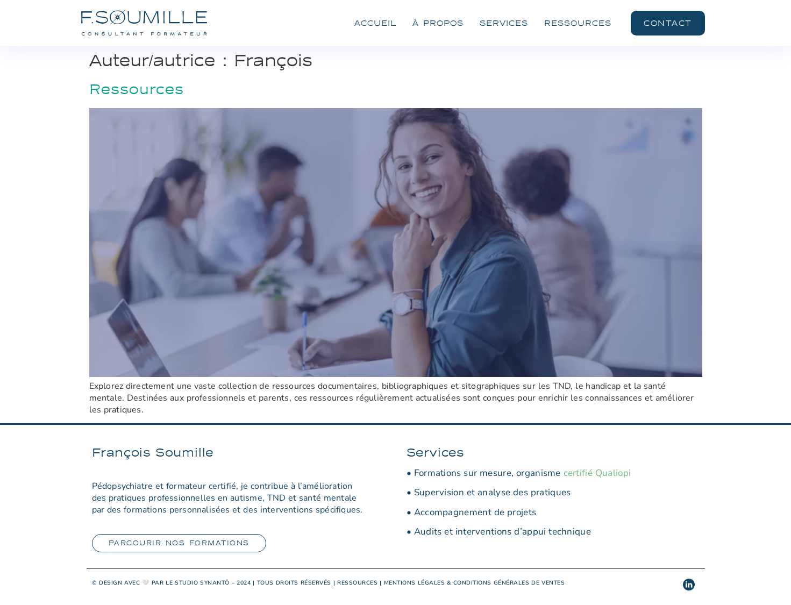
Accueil (375, 23)
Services (504, 23)
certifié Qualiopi (597, 473)
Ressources (577, 23)
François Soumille (153, 452)
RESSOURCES (357, 583)
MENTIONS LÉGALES (414, 583)
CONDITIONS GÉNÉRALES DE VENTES (509, 583)
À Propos (438, 23)
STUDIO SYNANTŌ (202, 583)
